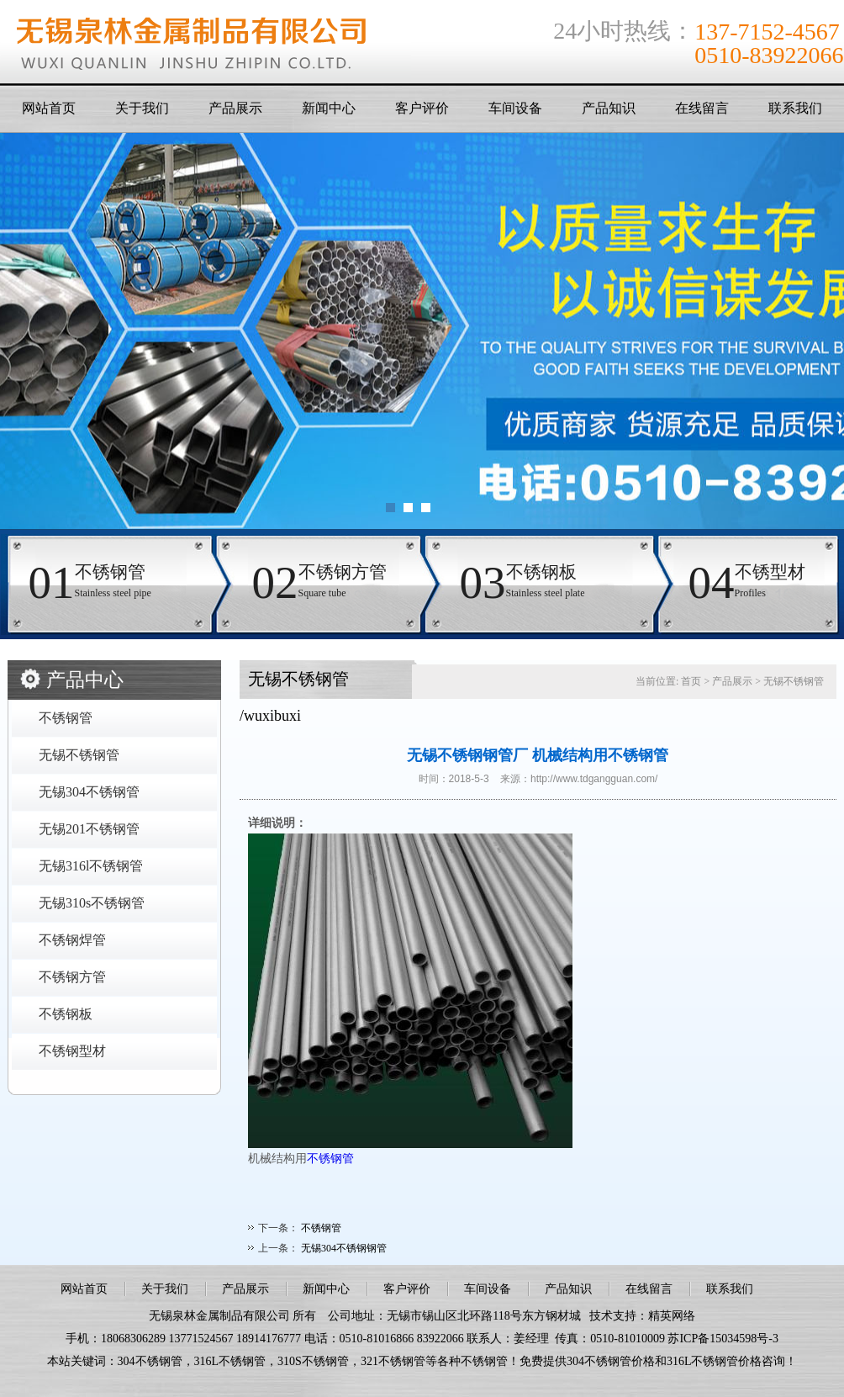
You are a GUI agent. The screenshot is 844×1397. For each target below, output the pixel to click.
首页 (691, 681)
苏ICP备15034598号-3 (722, 1338)
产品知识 (609, 108)
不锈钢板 (65, 1014)
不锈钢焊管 (72, 940)
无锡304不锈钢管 (89, 792)
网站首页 (49, 108)
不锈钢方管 (72, 977)
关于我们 (142, 108)
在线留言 (702, 108)
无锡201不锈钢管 (89, 829)
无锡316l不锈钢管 (91, 866)
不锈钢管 (65, 718)
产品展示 (235, 108)
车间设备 (515, 108)
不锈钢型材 (72, 1051)
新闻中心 (329, 108)
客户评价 (422, 108)
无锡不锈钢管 (79, 755)
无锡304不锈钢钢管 (344, 1248)
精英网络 (671, 1316)
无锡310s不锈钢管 (92, 903)
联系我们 (795, 108)
